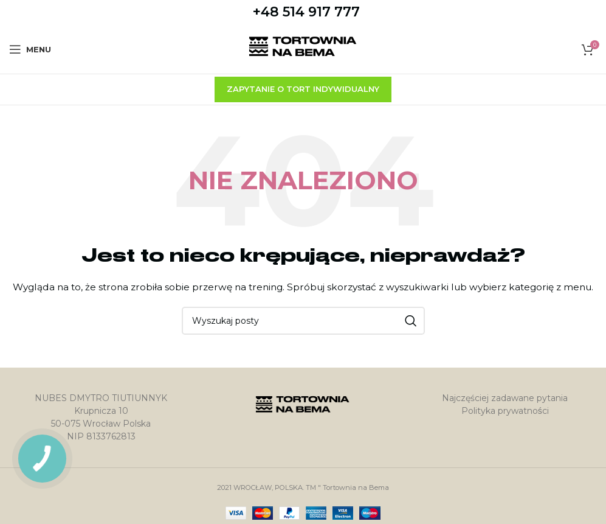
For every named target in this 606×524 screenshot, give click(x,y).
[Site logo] (303, 48)
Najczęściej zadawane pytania (505, 398)
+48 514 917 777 (306, 12)
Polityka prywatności (505, 410)
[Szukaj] (303, 321)
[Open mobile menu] (30, 49)
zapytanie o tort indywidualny (303, 89)
